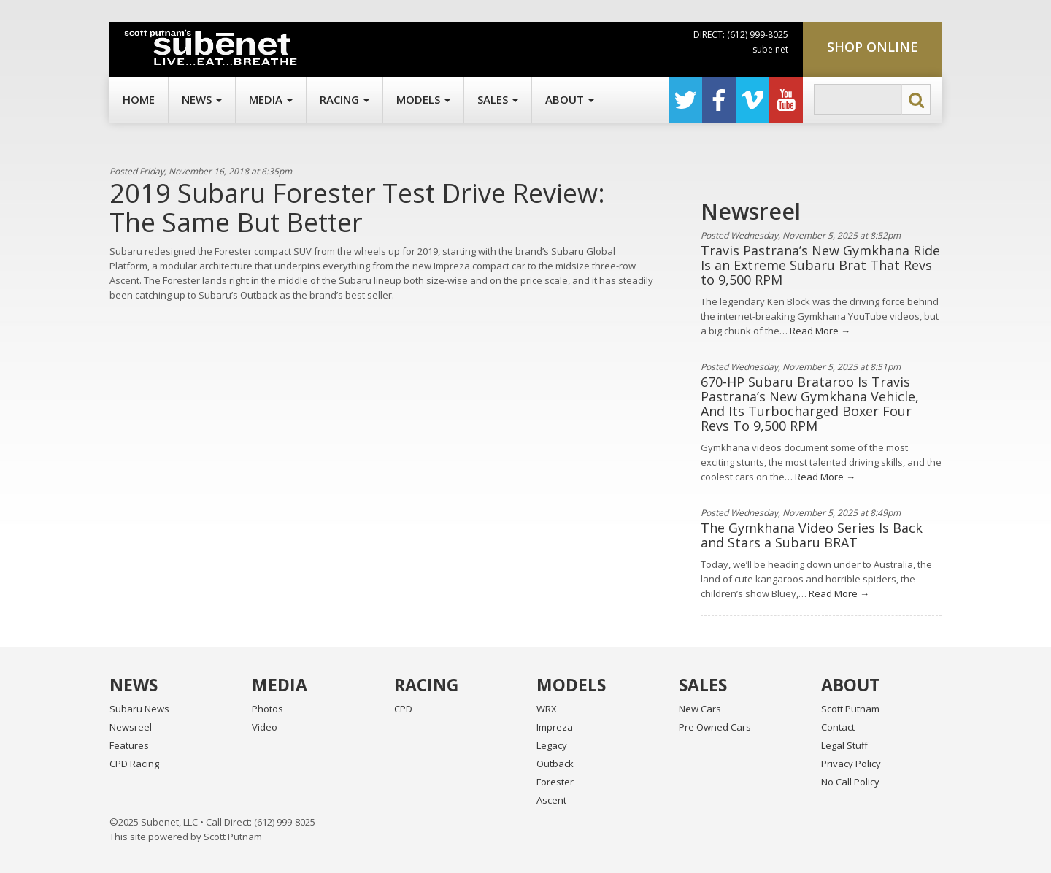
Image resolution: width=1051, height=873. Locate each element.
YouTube (786, 100)
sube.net (770, 49)
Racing (344, 99)
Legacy (551, 745)
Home (139, 99)
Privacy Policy (851, 763)
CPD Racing (134, 763)
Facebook (719, 100)
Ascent (551, 800)
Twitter (685, 100)
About (569, 99)
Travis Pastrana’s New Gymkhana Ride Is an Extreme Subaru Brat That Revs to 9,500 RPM (820, 265)
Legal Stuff (844, 745)
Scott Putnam (850, 708)
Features (129, 745)
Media (271, 99)
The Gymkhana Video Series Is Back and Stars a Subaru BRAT (812, 535)
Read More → (819, 330)
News (202, 99)
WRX (546, 708)
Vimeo (752, 100)
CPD (403, 708)
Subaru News (139, 708)
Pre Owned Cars (715, 727)
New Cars (700, 708)
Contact (838, 727)
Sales (497, 99)
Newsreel (130, 727)
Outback (555, 763)
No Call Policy (850, 781)
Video (264, 727)
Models (423, 99)
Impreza (554, 727)
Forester (555, 781)
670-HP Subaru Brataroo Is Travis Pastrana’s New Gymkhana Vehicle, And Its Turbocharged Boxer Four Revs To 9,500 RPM (810, 403)
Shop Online (872, 46)
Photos (267, 708)
